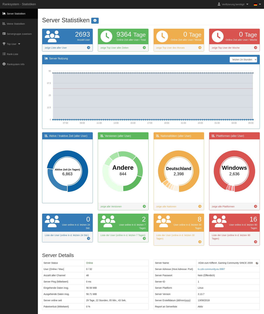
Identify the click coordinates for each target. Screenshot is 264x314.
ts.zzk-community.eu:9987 (211, 269)
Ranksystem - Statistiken (19, 4)
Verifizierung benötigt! (233, 4)
